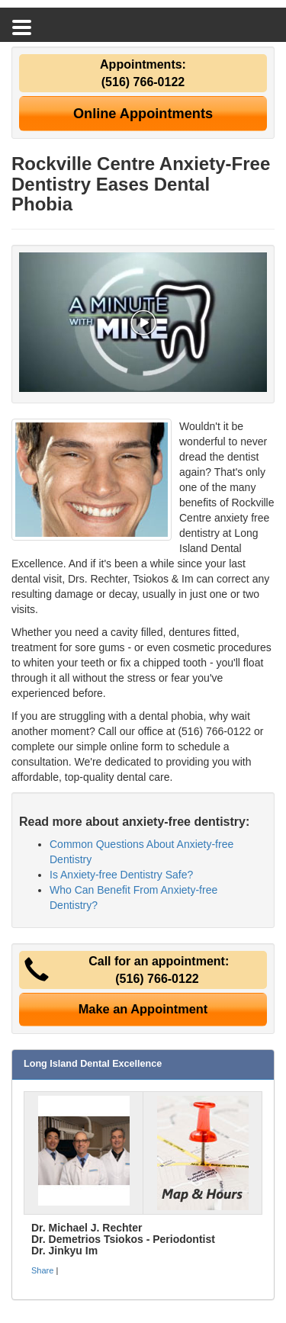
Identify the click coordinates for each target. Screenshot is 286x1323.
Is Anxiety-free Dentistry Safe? (121, 875)
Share (42, 1270)
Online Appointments (143, 113)
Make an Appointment (143, 1009)
